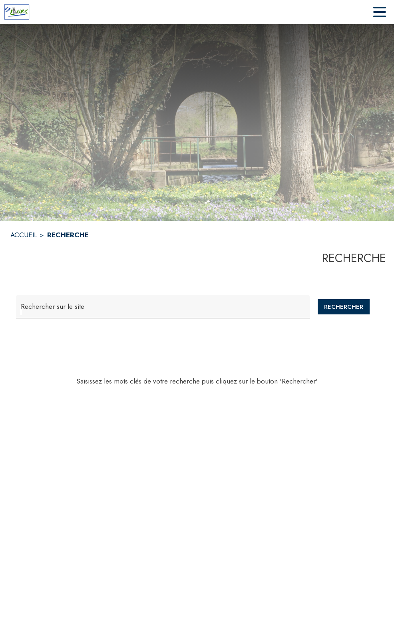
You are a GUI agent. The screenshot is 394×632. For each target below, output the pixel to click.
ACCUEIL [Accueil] (23, 235)
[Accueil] (17, 12)
